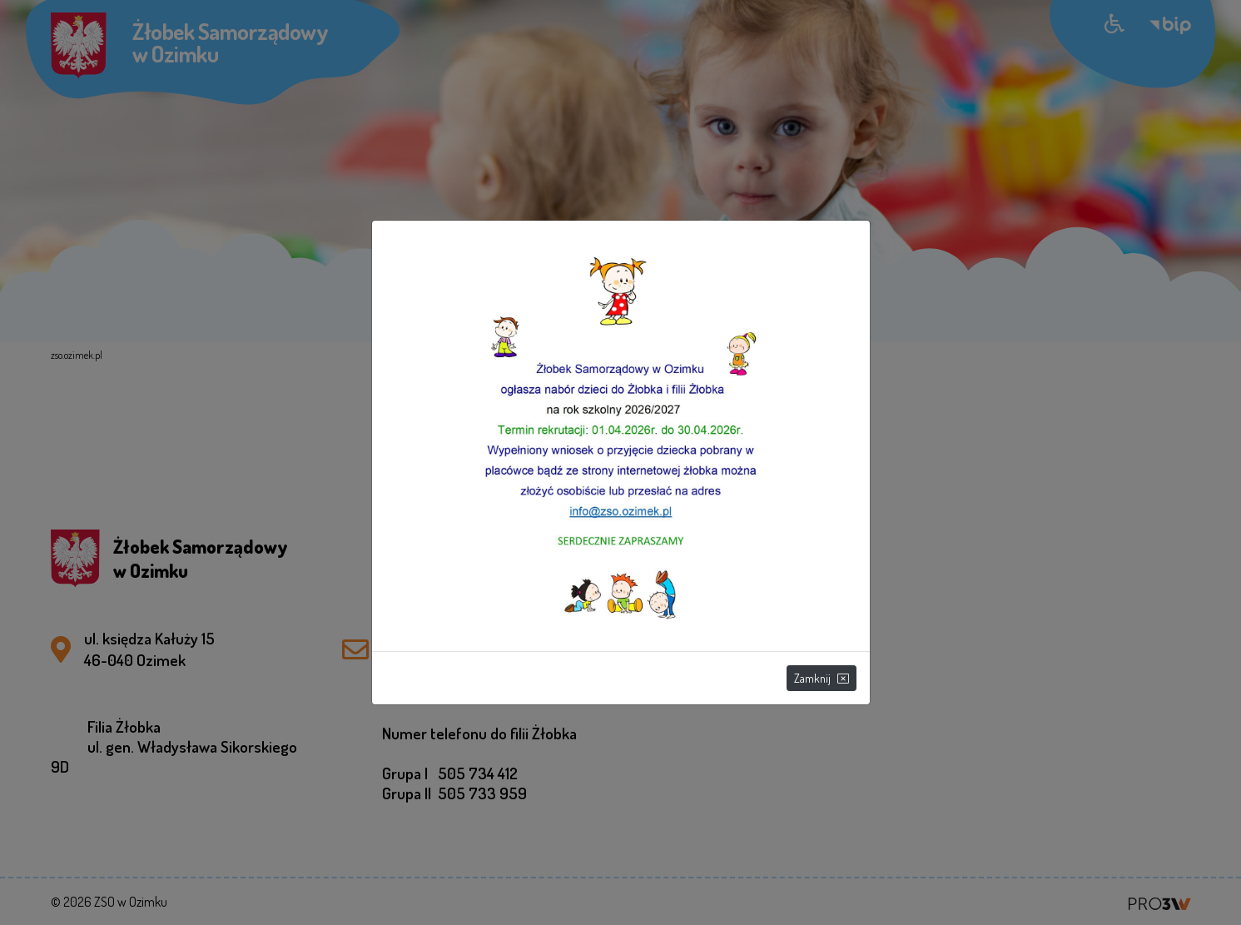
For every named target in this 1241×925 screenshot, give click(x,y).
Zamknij (821, 678)
